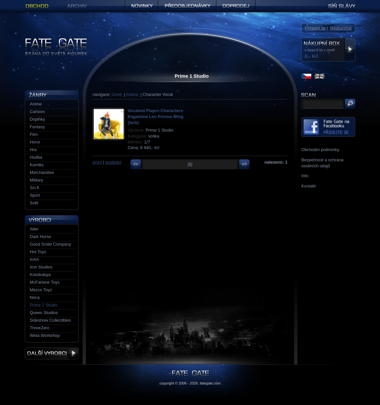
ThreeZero (40, 327)
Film (34, 134)
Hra (33, 149)
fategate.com (210, 383)
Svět (34, 202)
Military (36, 180)
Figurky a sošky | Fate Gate (50, 40)
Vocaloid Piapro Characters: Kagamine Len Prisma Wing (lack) (156, 116)
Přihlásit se (315, 27)
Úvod (117, 94)
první (97, 162)
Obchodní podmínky (320, 149)
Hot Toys (38, 251)
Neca (35, 297)
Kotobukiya (40, 274)
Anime (132, 94)
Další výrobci (52, 353)
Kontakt (308, 185)
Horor (35, 142)
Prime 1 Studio (43, 305)
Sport (35, 195)
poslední (113, 162)
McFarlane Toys (44, 282)
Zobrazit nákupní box (349, 49)
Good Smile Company (50, 244)
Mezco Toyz (41, 289)
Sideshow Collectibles (50, 320)
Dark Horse (40, 236)
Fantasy (37, 126)
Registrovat (341, 27)
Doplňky (37, 119)
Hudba (36, 157)
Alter (34, 228)
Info (304, 175)
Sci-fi (34, 187)
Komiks (37, 164)
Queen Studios (44, 312)
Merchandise (42, 172)
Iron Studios (41, 266)
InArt (34, 259)
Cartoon (37, 111)
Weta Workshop (45, 335)
